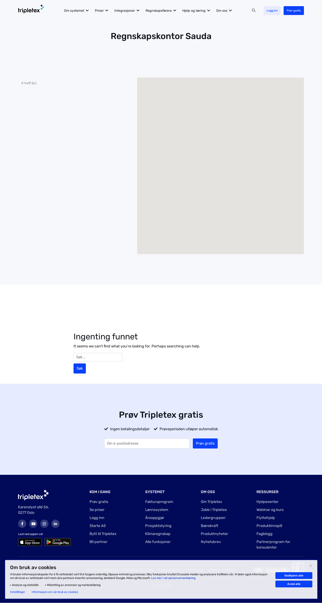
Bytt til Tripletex (103, 534)
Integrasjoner (125, 11)
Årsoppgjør (154, 517)
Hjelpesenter (267, 501)
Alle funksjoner (158, 542)
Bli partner (98, 542)
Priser (99, 11)
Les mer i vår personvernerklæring (173, 578)
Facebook (22, 524)
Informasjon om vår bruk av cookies (55, 592)
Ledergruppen (213, 517)
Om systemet (74, 11)
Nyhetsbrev (211, 542)
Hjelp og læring (194, 11)
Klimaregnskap (157, 534)
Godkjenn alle (293, 575)
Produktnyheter (214, 534)
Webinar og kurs (270, 509)
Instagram (44, 524)
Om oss (222, 11)
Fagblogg (264, 534)
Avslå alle (293, 584)
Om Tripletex (211, 501)
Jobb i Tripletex (214, 509)
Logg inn (272, 10)
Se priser (97, 509)
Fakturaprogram (159, 501)
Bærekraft (209, 525)
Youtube (33, 524)
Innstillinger (17, 592)
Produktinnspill (269, 525)
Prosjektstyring (158, 525)
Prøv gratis (294, 10)
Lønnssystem (156, 509)
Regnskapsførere (159, 11)
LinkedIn (55, 524)
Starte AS (98, 525)
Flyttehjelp (265, 517)
